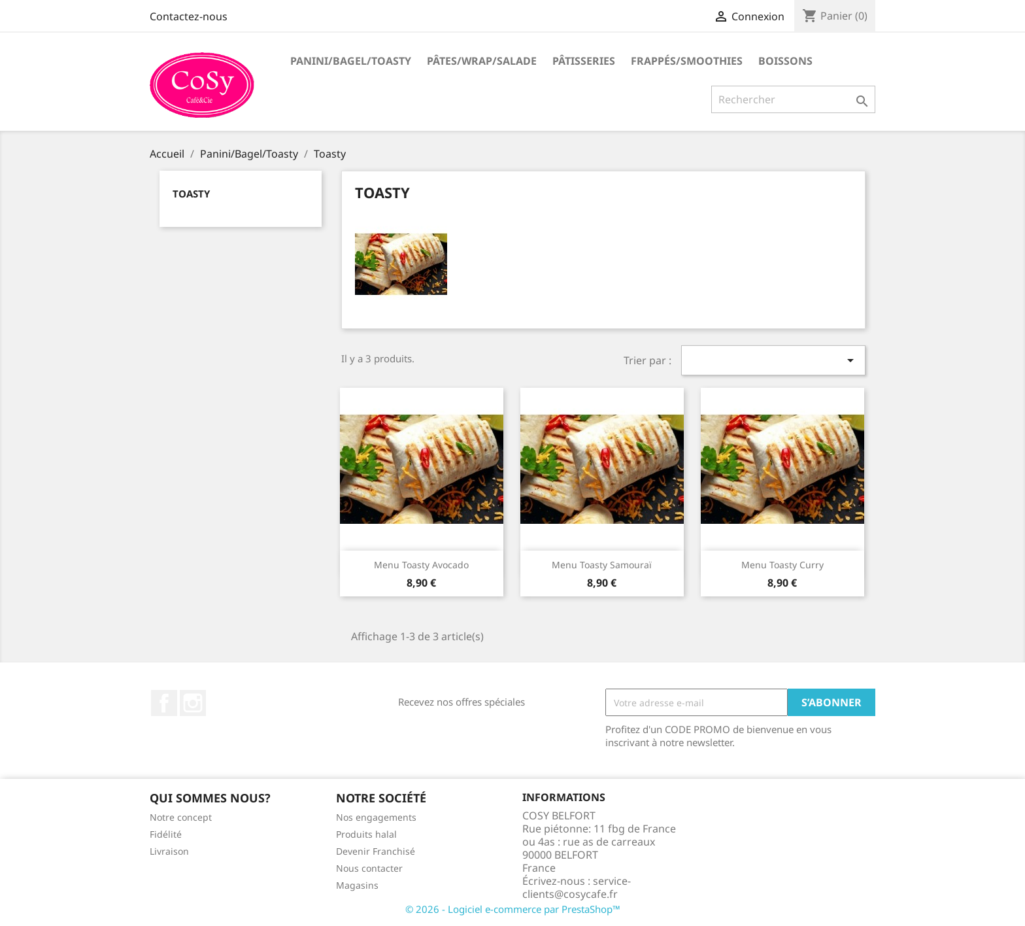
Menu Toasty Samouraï (602, 564)
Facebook (164, 703)
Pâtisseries (583, 61)
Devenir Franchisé (375, 851)
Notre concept (181, 817)
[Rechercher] (793, 99)
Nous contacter (369, 868)
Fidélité (166, 834)
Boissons (785, 61)
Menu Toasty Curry (782, 564)
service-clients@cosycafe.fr (576, 887)
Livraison (169, 851)
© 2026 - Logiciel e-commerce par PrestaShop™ (512, 909)
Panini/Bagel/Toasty (350, 61)
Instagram (193, 703)
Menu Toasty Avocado (421, 564)
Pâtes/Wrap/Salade (482, 61)
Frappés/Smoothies (687, 61)
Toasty (191, 193)
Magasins (357, 885)
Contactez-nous (188, 16)
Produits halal (366, 834)
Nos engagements (376, 817)
